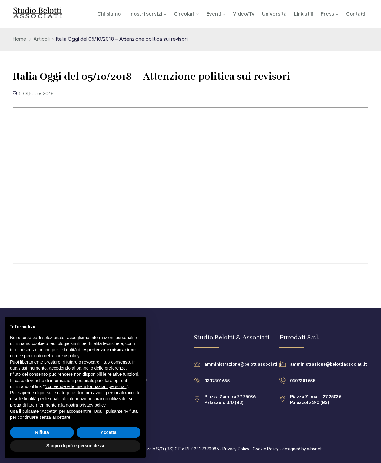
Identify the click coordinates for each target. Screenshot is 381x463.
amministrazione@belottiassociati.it (242, 364)
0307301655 (217, 380)
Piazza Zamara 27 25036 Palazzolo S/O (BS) (230, 399)
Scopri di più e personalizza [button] (75, 445)
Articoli (42, 39)
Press (327, 14)
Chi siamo (109, 14)
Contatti (355, 14)
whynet (314, 448)
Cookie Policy (266, 448)
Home (19, 39)
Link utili (303, 14)
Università (274, 14)
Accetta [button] (109, 432)
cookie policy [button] (67, 355)
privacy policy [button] (92, 404)
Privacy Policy (235, 448)
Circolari (184, 14)
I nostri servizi (145, 14)
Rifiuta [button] (42, 432)
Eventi (213, 14)
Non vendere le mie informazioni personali (85, 386)
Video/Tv (244, 14)
